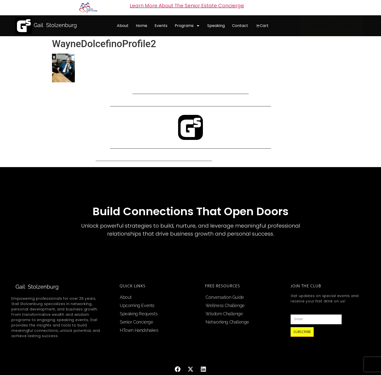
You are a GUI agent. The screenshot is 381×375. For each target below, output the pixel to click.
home (141, 25)
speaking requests (138, 313)
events (161, 25)
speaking (216, 25)
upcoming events (137, 305)
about (123, 25)
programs (187, 26)
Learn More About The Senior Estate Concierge (187, 5)
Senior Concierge (136, 321)
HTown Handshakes (139, 330)
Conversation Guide (225, 297)
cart (262, 25)
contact (240, 25)
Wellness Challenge (225, 305)
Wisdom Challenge (224, 313)
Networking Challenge (227, 321)
